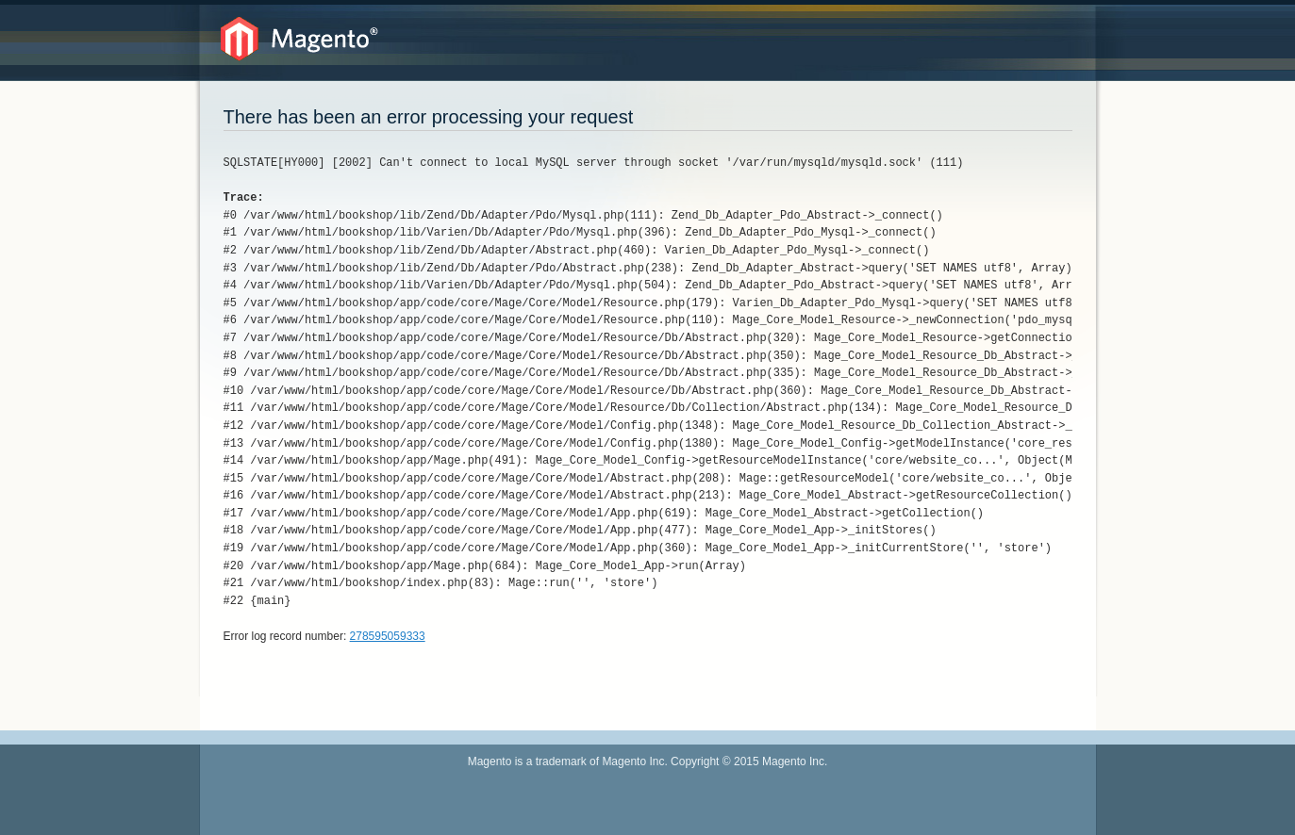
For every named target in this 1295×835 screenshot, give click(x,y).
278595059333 (387, 636)
